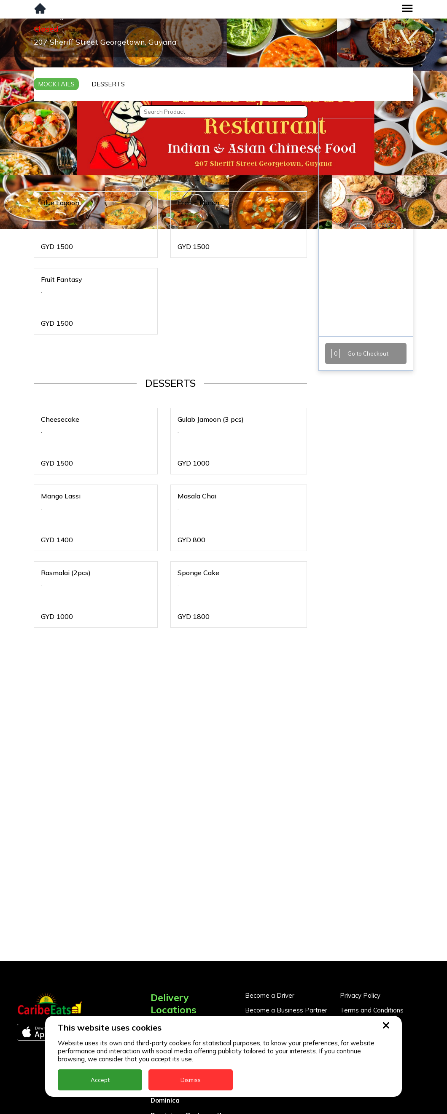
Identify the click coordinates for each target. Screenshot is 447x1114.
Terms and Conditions (372, 1010)
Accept (100, 1080)
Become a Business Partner (286, 1010)
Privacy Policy (360, 995)
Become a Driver (269, 995)
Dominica (165, 1100)
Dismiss (190, 1080)
